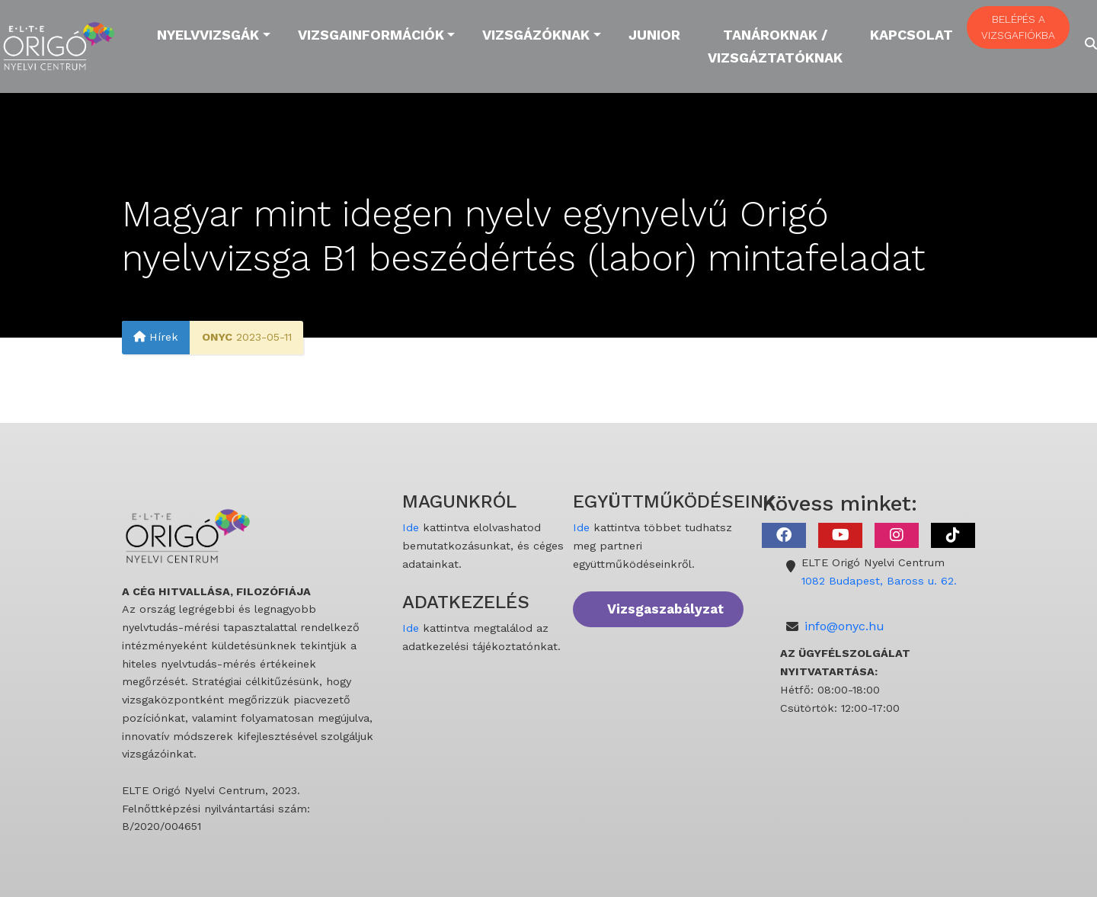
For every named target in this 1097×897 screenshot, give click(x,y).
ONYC (217, 338)
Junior (654, 35)
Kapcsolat (911, 35)
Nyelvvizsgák (208, 35)
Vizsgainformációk (371, 35)
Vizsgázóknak (536, 35)
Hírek (155, 338)
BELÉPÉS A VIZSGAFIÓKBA (1018, 27)
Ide (410, 527)
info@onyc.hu (844, 626)
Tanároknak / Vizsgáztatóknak (775, 46)
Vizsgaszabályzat (665, 609)
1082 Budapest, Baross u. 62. (879, 581)
